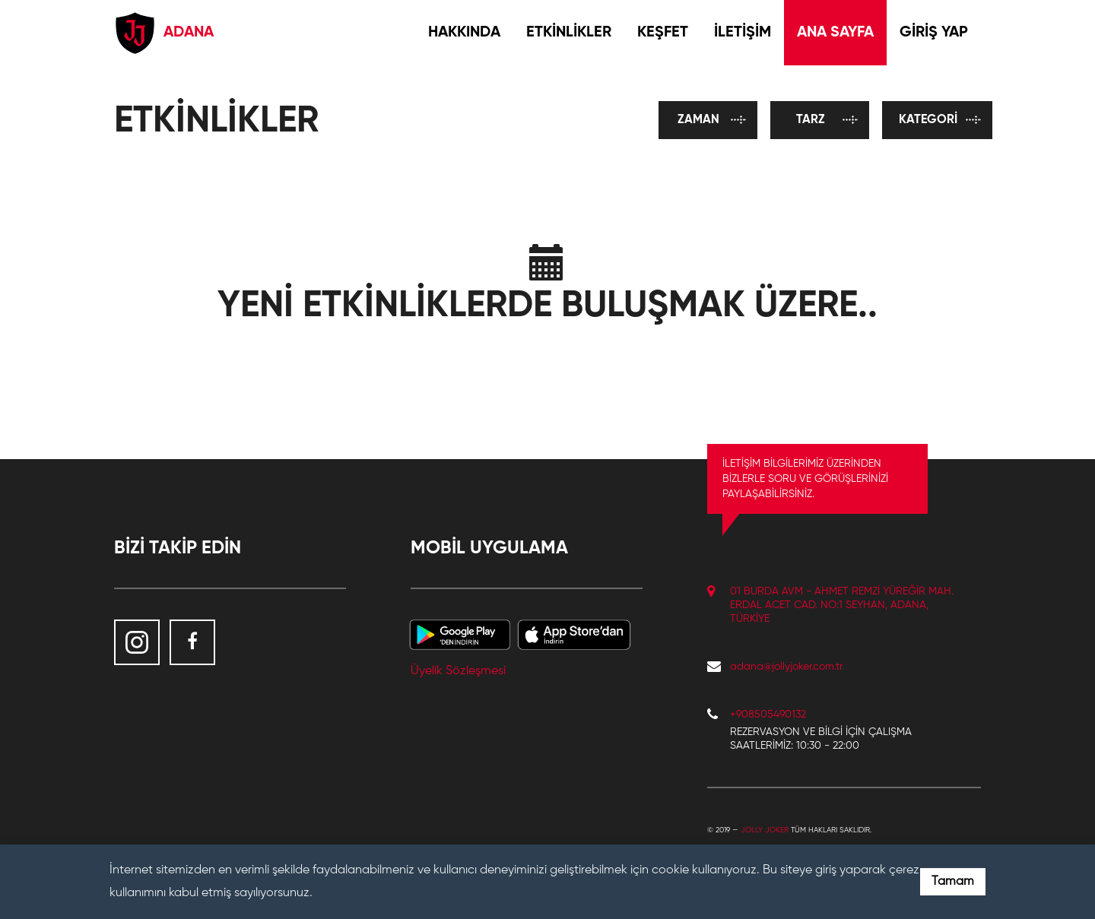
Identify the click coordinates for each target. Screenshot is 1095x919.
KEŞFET (662, 32)
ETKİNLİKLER (568, 32)
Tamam (953, 882)
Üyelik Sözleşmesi (458, 671)
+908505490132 (768, 714)
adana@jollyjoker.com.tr (786, 666)
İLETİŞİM (742, 32)
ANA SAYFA (835, 32)
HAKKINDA (464, 32)
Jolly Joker (765, 830)
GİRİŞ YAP (934, 32)
